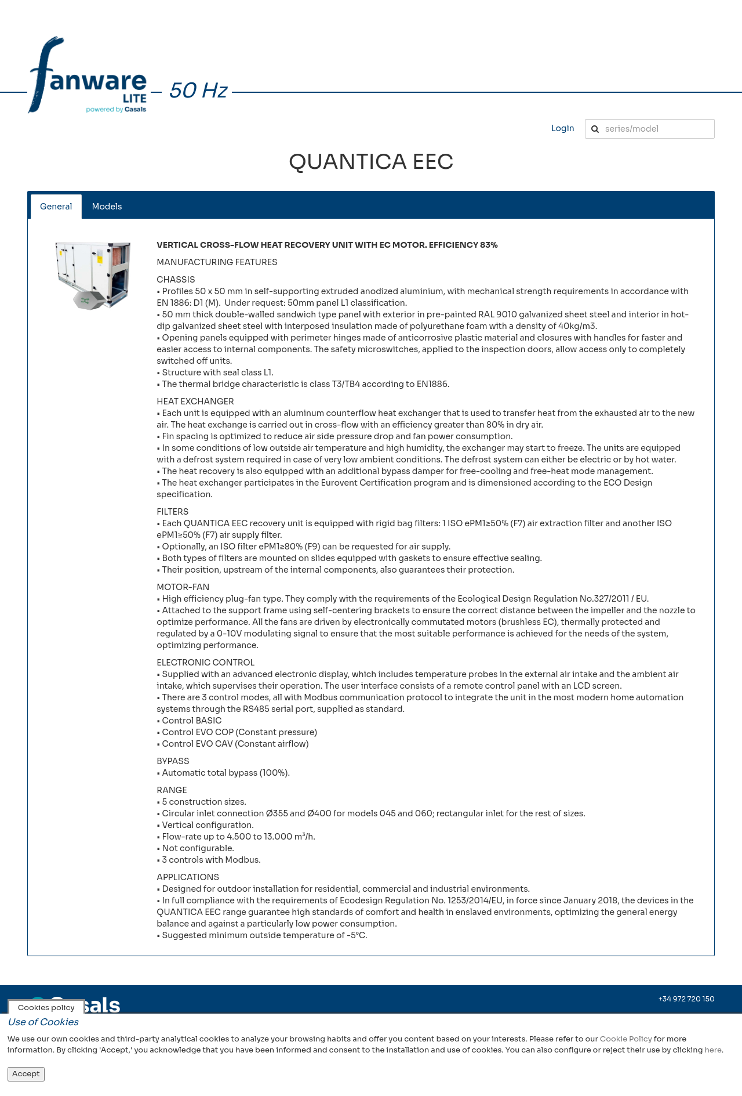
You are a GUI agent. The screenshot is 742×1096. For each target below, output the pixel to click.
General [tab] (56, 206)
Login (562, 128)
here (712, 1050)
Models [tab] (107, 206)
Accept (26, 1074)
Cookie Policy (626, 1039)
